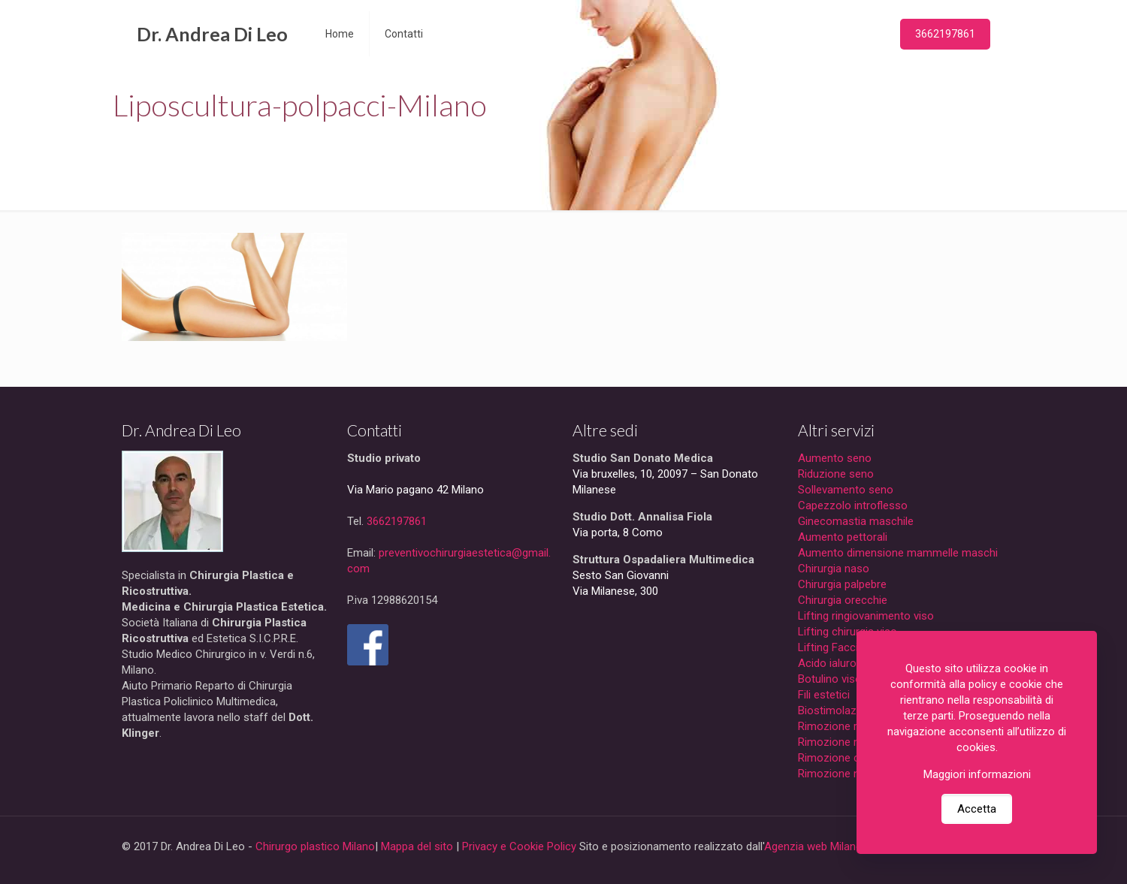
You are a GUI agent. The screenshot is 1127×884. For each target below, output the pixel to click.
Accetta (976, 809)
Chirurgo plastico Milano (315, 846)
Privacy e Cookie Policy (519, 846)
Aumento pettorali (842, 537)
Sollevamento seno (845, 489)
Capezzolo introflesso (853, 505)
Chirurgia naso (833, 568)
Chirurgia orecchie (842, 600)
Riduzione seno (836, 474)
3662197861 (945, 34)
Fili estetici (824, 694)
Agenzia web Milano (813, 846)
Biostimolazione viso (849, 710)
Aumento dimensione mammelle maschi (898, 553)
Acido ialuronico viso (849, 663)
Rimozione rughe (839, 726)
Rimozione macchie (847, 742)
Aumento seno (835, 458)
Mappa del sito (417, 846)
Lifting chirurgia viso (847, 631)
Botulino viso (830, 679)
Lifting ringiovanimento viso (866, 616)
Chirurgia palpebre (842, 584)
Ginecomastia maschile (856, 521)
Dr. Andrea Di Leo (212, 34)
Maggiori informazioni (977, 774)
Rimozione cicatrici (845, 758)
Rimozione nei (833, 773)
